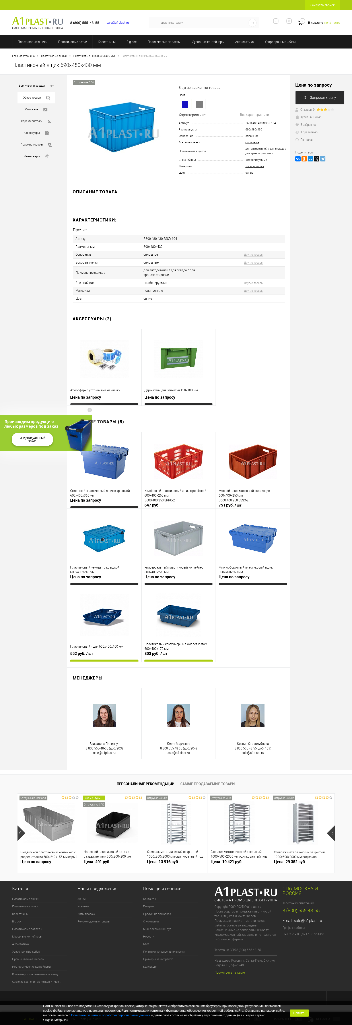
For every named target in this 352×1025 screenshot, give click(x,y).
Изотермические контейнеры (31, 963)
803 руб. (155, 650)
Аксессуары (36, 133)
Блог (146, 941)
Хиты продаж (86, 911)
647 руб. (151, 502)
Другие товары (253, 253)
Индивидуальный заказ (32, 439)
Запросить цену (320, 97)
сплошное (252, 136)
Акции (82, 896)
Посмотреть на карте (229, 970)
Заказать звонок (322, 5)
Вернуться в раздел (36, 86)
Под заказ (304, 139)
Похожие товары (36, 145)
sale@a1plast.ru (118, 22)
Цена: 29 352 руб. (290, 858)
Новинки (83, 903)
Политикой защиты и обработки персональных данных (110, 1015)
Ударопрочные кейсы (280, 42)
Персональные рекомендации (145, 781)
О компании (151, 918)
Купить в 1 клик (308, 117)
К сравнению (306, 132)
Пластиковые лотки (72, 42)
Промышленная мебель (28, 956)
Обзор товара (36, 98)
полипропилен (254, 166)
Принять (299, 1013)
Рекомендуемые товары (94, 918)
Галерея (148, 903)
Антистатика (244, 42)
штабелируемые (256, 159)
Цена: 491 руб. (97, 858)
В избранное (306, 124)
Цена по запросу (85, 394)
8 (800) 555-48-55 (301, 907)
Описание (36, 109)
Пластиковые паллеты (164, 42)
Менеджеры (36, 156)
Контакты (149, 896)
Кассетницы (107, 42)
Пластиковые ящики (32, 42)
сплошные (252, 142)
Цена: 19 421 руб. (227, 858)
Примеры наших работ (158, 956)
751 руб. (230, 502)
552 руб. (81, 650)
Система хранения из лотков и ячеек (36, 978)
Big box (131, 42)
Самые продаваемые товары (207, 781)
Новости (148, 933)
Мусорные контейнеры (207, 42)
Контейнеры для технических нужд (35, 971)
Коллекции (150, 963)
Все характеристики (254, 114)
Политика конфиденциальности (164, 948)
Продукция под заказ (157, 911)
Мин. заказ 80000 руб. (157, 926)
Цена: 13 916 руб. (163, 858)
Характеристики (36, 121)
